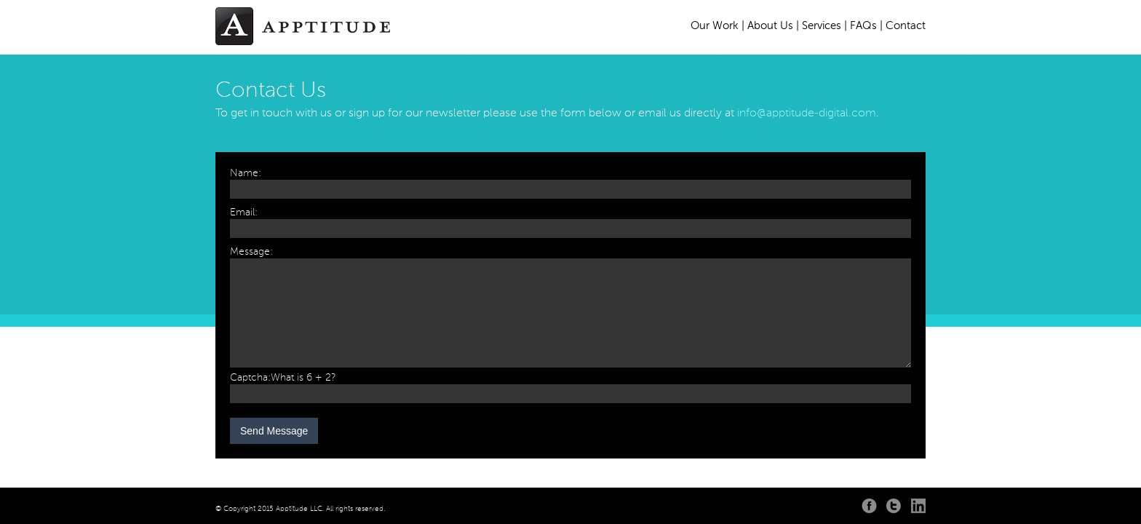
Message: (251, 252)
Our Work (715, 25)
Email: (244, 212)
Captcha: (250, 378)
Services (821, 25)
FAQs (863, 25)
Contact (906, 25)
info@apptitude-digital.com (806, 113)
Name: (245, 173)
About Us (770, 25)
